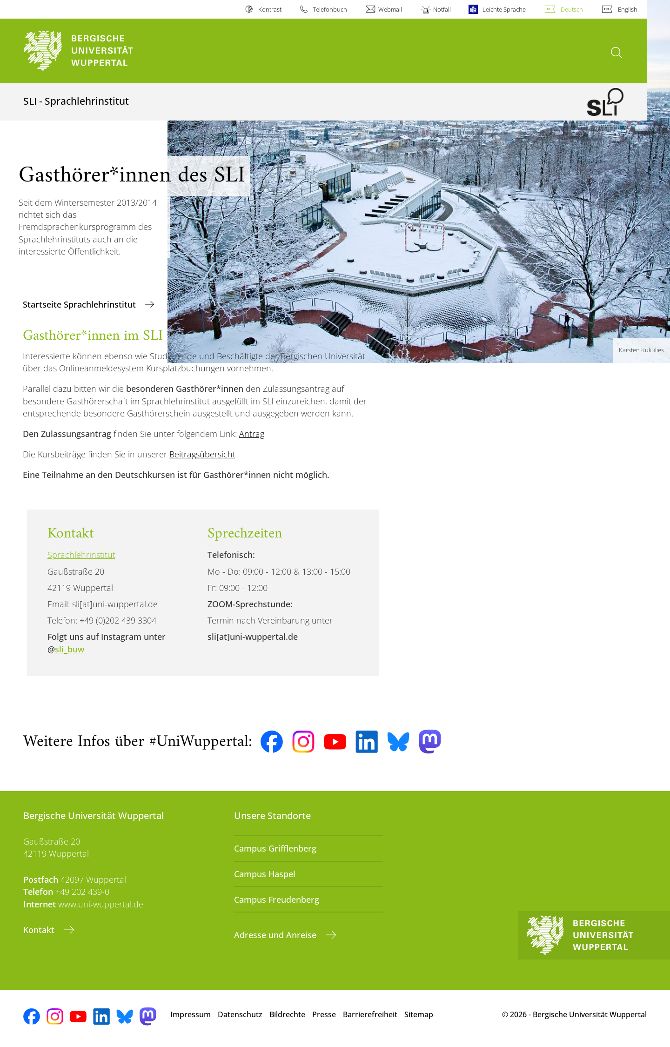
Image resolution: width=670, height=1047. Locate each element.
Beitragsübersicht (202, 454)
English (627, 9)
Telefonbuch (330, 9)
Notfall (442, 9)
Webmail (390, 9)
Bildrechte (287, 1014)
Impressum (190, 1014)
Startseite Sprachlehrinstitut (80, 304)
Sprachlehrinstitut (81, 554)
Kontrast (269, 9)
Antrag (251, 433)
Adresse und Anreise (276, 934)
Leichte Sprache (504, 9)
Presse (324, 1014)
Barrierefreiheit (370, 1014)
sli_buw (69, 649)
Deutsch (572, 9)
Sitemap (418, 1014)
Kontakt (40, 929)
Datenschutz (240, 1014)
